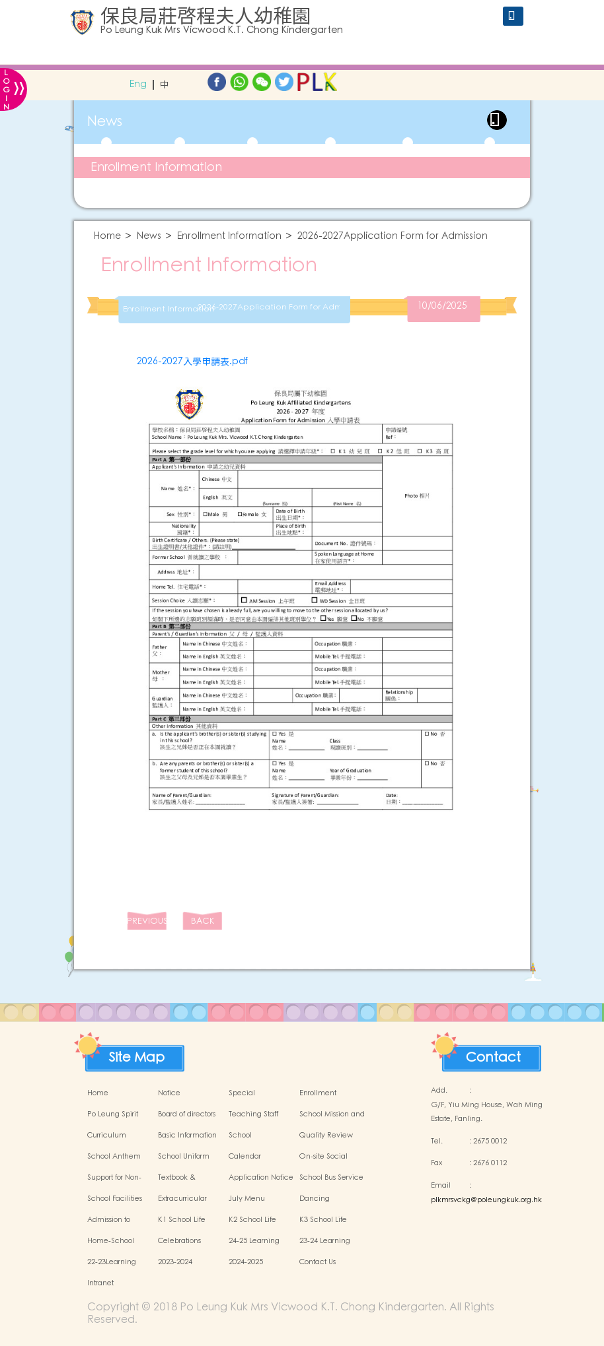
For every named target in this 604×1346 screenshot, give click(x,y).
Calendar (245, 1156)
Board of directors (186, 1114)
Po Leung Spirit (112, 1114)
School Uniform (183, 1156)
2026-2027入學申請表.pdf (192, 361)
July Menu (247, 1199)
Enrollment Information (156, 167)
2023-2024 (175, 1262)
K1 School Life (182, 1220)
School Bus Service (331, 1177)
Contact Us (317, 1262)
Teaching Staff (253, 1114)
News (149, 236)
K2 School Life (252, 1220)
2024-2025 (246, 1262)
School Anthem (114, 1156)
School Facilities (114, 1199)
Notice (169, 1093)
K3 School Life (323, 1220)
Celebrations (179, 1241)
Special (242, 1093)
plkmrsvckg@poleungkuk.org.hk (486, 1200)
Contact (493, 1054)
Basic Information (187, 1135)
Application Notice (261, 1177)
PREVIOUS (147, 921)
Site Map (137, 1054)
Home (107, 236)
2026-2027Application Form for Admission (392, 236)
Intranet (100, 1283)
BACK (202, 921)
